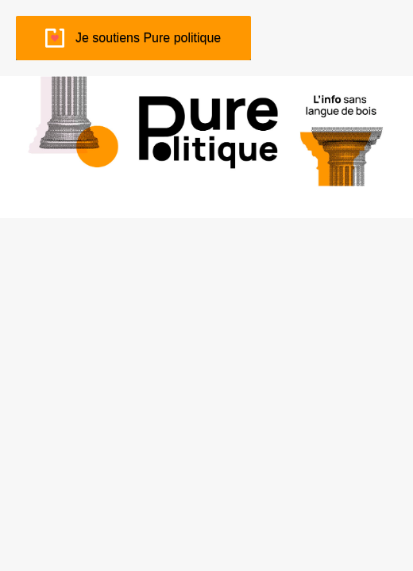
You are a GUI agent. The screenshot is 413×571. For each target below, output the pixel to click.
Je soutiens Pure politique (148, 37)
